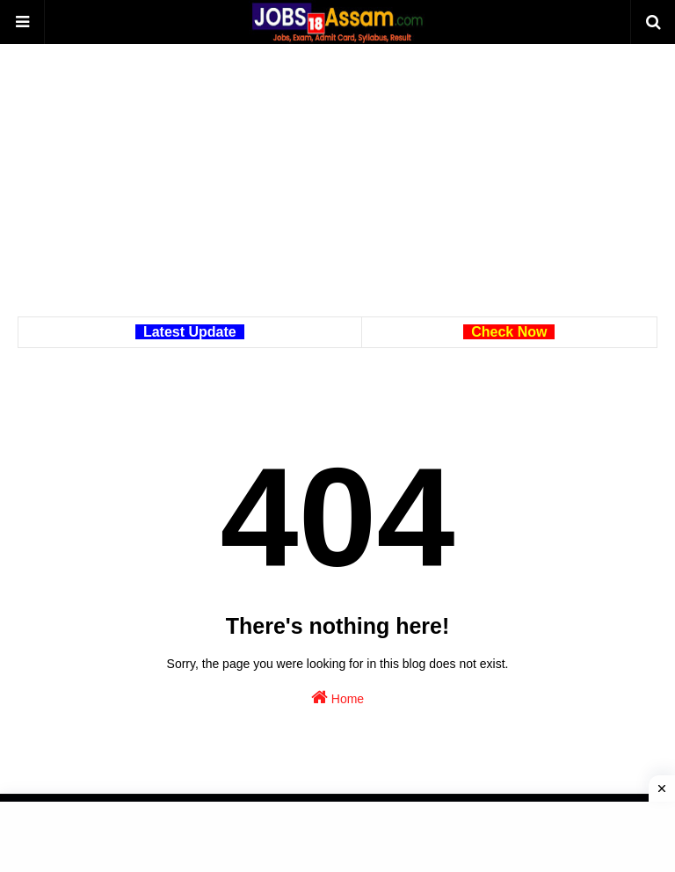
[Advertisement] (337, 193)
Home (337, 697)
